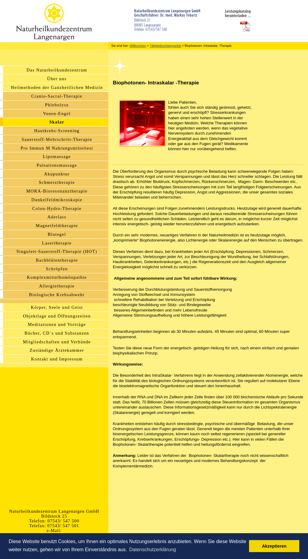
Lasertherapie (57, 243)
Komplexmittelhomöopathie (57, 277)
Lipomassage (57, 156)
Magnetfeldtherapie (57, 225)
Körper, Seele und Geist (57, 307)
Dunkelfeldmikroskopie (56, 199)
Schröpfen (57, 268)
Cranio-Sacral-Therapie (56, 96)
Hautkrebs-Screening (57, 130)
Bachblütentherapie (57, 260)
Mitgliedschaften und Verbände (57, 341)
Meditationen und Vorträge (57, 324)
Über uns (57, 78)
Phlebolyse (57, 104)
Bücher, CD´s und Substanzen (57, 333)
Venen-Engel (56, 113)
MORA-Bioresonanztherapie (57, 191)
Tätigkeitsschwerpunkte (165, 45)
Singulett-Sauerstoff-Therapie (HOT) (57, 251)
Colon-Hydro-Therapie (57, 208)
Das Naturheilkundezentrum (56, 70)
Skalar (56, 122)
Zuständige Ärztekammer (57, 350)
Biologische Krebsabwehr (57, 294)
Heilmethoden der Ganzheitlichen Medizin (57, 87)
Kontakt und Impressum (57, 359)
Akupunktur (56, 174)
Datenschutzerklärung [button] (152, 549)
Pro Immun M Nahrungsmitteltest (56, 148)
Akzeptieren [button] (274, 546)
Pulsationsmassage (57, 165)
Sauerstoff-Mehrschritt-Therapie (57, 139)
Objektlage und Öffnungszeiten (57, 316)
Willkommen (138, 45)
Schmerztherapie (57, 182)
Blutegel (57, 234)
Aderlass (57, 216)
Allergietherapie (57, 286)
